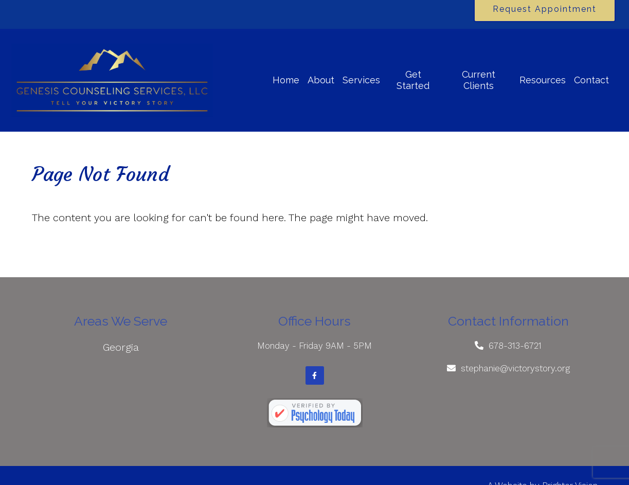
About (321, 80)
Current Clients (478, 80)
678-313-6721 (515, 345)
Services (361, 80)
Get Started (413, 80)
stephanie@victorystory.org (515, 368)
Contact (591, 80)
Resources (542, 80)
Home (286, 80)
